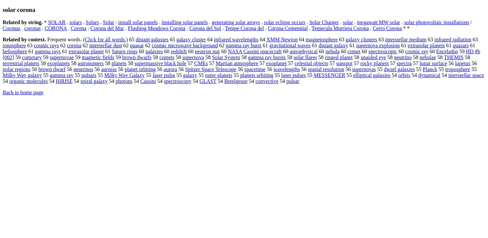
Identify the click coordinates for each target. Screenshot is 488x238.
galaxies (153, 51)
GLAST (208, 81)
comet (353, 51)
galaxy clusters (361, 39)
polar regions (16, 69)
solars (75, 22)
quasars (461, 45)
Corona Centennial (288, 28)
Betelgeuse (235, 81)
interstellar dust (105, 45)
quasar (137, 45)
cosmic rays (46, 45)
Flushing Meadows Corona (156, 28)
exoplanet (276, 63)
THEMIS (454, 57)
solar (348, 22)
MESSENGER (329, 75)
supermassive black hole (160, 63)
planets (118, 63)
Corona (78, 28)
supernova (193, 57)
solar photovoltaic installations (436, 22)
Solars (92, 22)
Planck (430, 69)
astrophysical (303, 51)
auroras (109, 69)
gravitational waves (290, 45)
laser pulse (164, 75)
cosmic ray (416, 51)
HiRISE (64, 81)
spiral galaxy (94, 81)
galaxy (190, 75)
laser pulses (293, 75)
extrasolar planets (426, 45)
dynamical (429, 75)
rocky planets (374, 63)
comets (166, 57)
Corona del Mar (107, 28)
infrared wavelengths (236, 39)
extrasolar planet (86, 51)
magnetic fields (98, 57)
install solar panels (137, 22)
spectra (404, 63)
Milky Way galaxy (22, 75)
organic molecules (28, 81)
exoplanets (58, 63)
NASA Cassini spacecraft (255, 51)
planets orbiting (256, 75)
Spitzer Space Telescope (210, 69)
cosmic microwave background (185, 45)
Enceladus (447, 51)
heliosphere (15, 51)
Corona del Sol (205, 28)
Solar (108, 22)
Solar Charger (324, 22)
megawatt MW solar (378, 22)
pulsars (88, 75)
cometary (32, 57)
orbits (404, 75)
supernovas (364, 69)
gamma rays (48, 51)
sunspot (344, 63)
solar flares (305, 57)
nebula (333, 51)
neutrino (403, 57)
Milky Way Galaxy (124, 75)
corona (74, 45)
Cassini (148, 81)
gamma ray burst (244, 45)
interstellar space (466, 75)
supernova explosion (378, 45)
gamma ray (61, 75)
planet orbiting (140, 69)
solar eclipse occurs (284, 22)
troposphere (457, 69)
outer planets (218, 75)
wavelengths (286, 69)
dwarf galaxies (399, 69)
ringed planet (339, 57)
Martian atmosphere (237, 63)
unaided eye (373, 57)
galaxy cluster (191, 39)
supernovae (62, 57)
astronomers (91, 63)
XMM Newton (282, 39)
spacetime (254, 69)
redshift (179, 51)
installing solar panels (184, 22)
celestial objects (312, 63)
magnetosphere (322, 39)
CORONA (56, 28)
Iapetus (462, 63)
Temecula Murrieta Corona (340, 28)
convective (266, 81)
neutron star (207, 51)
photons (123, 81)
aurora (170, 69)
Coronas (11, 28)
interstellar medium (405, 39)
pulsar (293, 81)
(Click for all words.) (105, 39)
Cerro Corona (387, 28)
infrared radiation (452, 39)
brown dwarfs (136, 57)
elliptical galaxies (371, 75)
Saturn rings (125, 51)
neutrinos (83, 69)
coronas (32, 28)
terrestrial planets (21, 63)
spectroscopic (383, 51)
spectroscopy (178, 81)
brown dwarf (52, 69)
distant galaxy (333, 45)
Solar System (226, 57)
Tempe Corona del (244, 28)
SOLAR (56, 22)
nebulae (428, 57)
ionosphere (14, 45)
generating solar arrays (236, 22)
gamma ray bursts (267, 57)
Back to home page (23, 92)
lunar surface (433, 63)
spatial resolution (326, 69)
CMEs (201, 63)
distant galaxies (152, 39)
